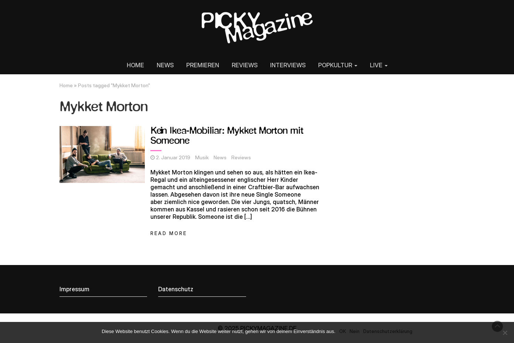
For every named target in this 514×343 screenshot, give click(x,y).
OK (342, 331)
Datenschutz (175, 289)
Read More (168, 233)
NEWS (165, 65)
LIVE (379, 65)
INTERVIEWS (288, 65)
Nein (355, 331)
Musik (202, 157)
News (220, 157)
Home (66, 85)
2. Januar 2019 (173, 157)
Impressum (74, 289)
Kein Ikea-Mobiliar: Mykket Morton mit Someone (226, 136)
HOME (135, 65)
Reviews (241, 157)
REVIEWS (245, 65)
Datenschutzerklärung (387, 331)
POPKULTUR (337, 65)
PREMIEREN (202, 65)
